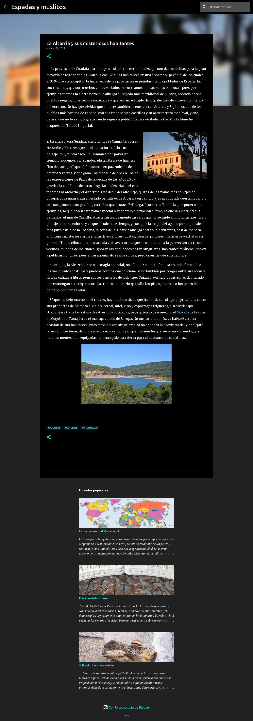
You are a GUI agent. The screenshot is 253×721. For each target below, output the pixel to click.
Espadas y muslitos (38, 6)
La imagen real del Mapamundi (99, 531)
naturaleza (89, 428)
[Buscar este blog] (229, 7)
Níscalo (183, 312)
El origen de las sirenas (94, 598)
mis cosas (54, 428)
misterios (71, 428)
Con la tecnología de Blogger (126, 707)
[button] (48, 56)
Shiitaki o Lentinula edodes (96, 665)
